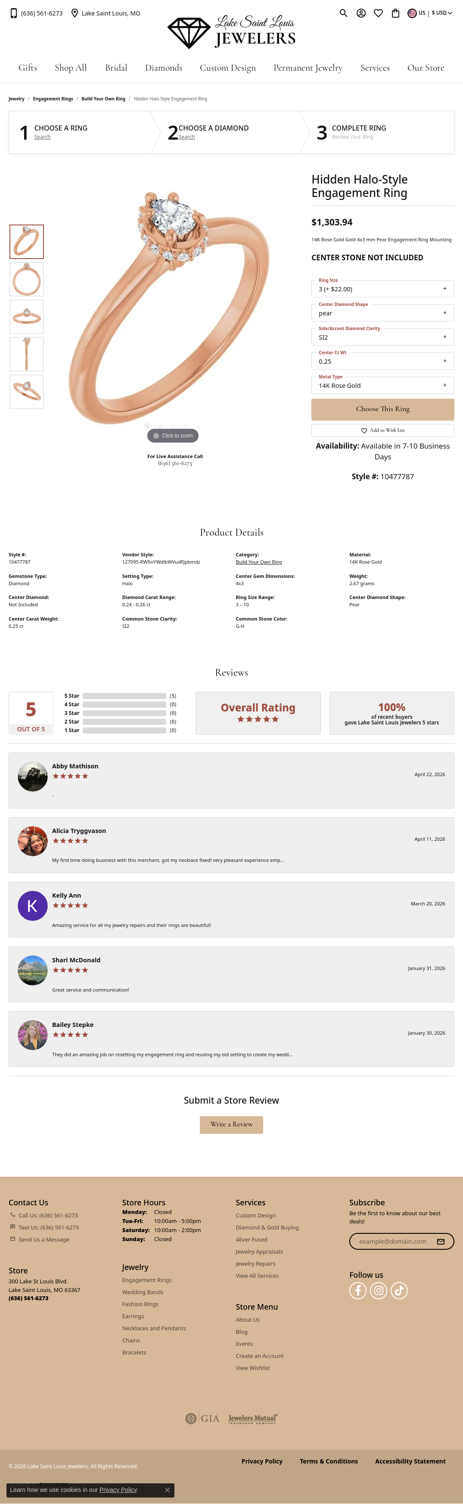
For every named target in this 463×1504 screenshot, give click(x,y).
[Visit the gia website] (202, 1418)
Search (42, 137)
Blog (242, 1332)
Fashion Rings (140, 1304)
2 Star (72, 721)
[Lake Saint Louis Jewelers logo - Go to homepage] (231, 32)
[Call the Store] (29, 1298)
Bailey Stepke (72, 1024)
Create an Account (260, 1356)
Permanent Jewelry (307, 68)
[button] (344, 13)
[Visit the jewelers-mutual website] (253, 1418)
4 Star (72, 704)
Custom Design (228, 68)
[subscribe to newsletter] (441, 1241)
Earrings (133, 1316)
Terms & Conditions (329, 1461)
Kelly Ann (66, 895)
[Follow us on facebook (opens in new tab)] (358, 1290)
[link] (36, 13)
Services (375, 68)
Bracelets (134, 1352)
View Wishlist (253, 1368)
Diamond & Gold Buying (267, 1227)
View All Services (257, 1275)
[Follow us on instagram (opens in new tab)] (378, 1290)
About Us (248, 1319)
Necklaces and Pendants (154, 1328)
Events (244, 1344)
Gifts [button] (28, 68)
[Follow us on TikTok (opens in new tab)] (399, 1290)
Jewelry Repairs (256, 1263)
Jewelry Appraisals (259, 1251)
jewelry (17, 99)
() (173, 695)
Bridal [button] (116, 68)
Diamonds (163, 68)
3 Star (72, 713)
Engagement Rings (53, 99)
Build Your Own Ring (104, 99)
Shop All (71, 68)
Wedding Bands (143, 1292)
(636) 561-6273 (175, 463)
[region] (173, 316)
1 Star (72, 730)
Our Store (425, 68)
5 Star (72, 695)
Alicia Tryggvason (79, 831)
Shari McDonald (76, 960)
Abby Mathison (75, 766)
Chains (131, 1340)
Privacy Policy (262, 1461)
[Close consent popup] (167, 1490)
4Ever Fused (251, 1239)
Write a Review (232, 1124)
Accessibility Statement (410, 1461)
